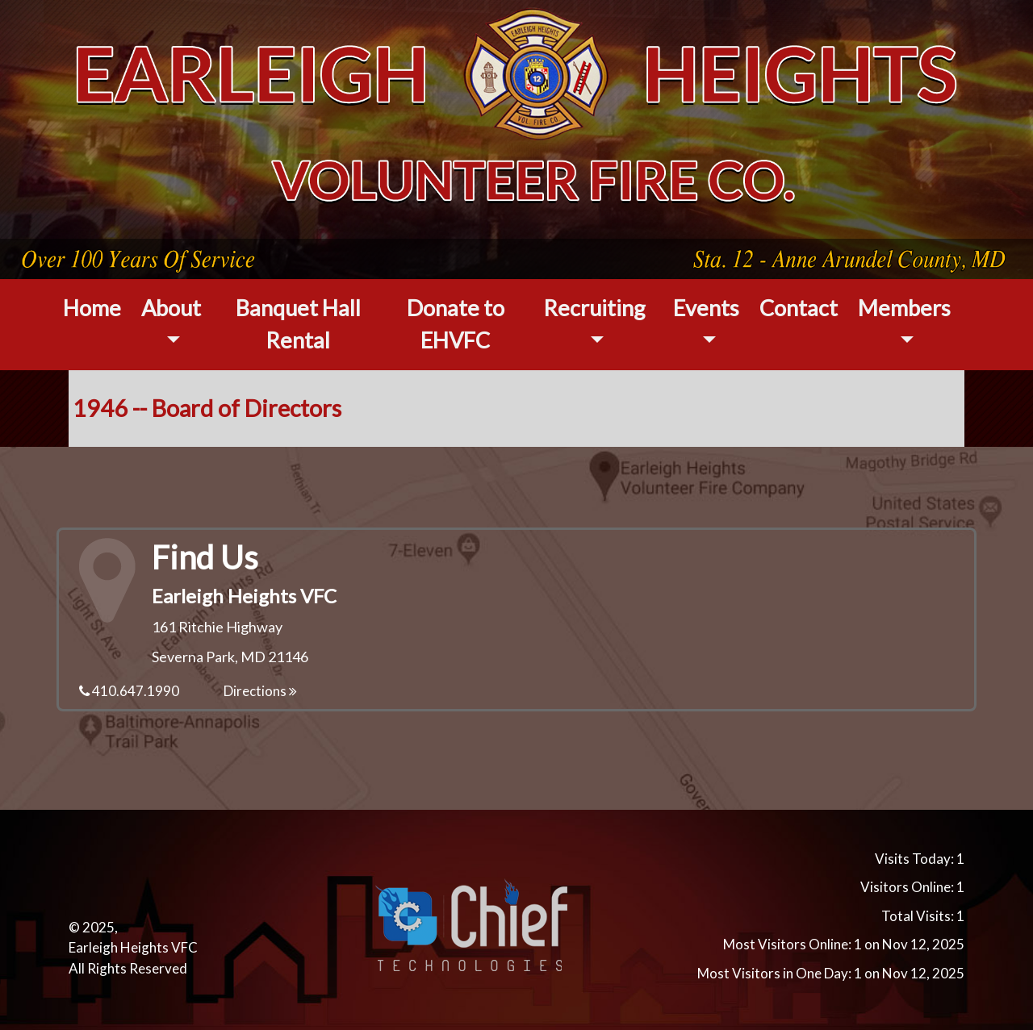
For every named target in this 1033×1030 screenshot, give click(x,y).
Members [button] (904, 307)
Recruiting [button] (594, 307)
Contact (798, 307)
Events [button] (706, 307)
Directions (260, 690)
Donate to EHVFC (455, 324)
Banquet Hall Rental (298, 324)
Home (92, 307)
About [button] (171, 307)
